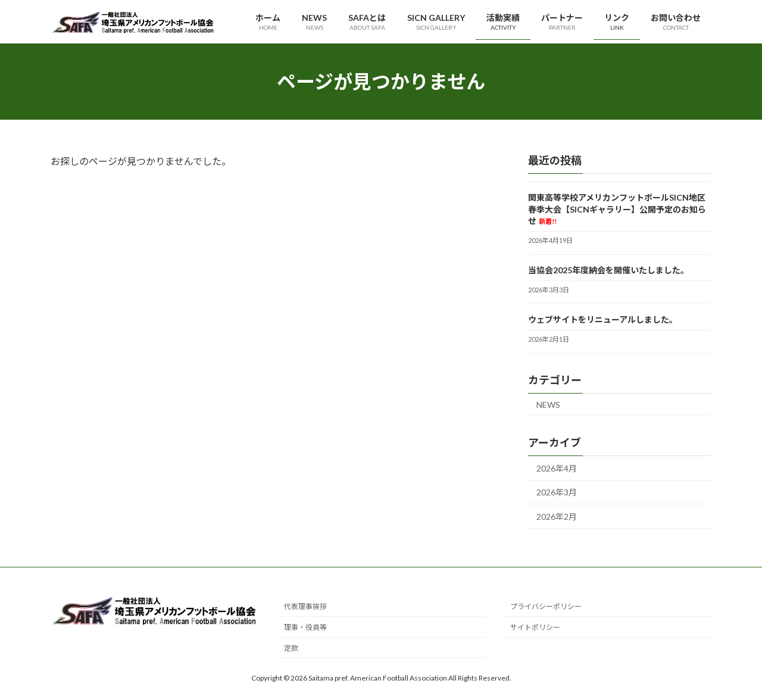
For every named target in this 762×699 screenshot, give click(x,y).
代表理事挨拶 (305, 607)
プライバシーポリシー (546, 607)
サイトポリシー (535, 627)
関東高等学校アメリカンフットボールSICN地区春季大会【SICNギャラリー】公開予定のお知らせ (617, 209)
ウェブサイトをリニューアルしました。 (602, 319)
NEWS (548, 405)
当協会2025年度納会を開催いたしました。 (608, 270)
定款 (291, 648)
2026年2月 (556, 516)
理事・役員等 (305, 627)
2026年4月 (556, 468)
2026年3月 (556, 493)
